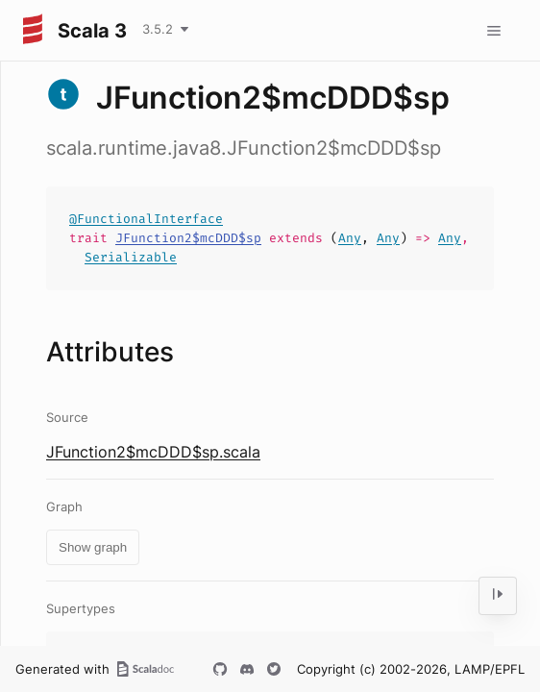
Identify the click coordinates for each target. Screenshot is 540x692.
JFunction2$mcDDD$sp (188, 238)
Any (349, 238)
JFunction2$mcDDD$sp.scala (153, 451)
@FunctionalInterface (146, 218)
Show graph (93, 547)
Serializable (131, 257)
